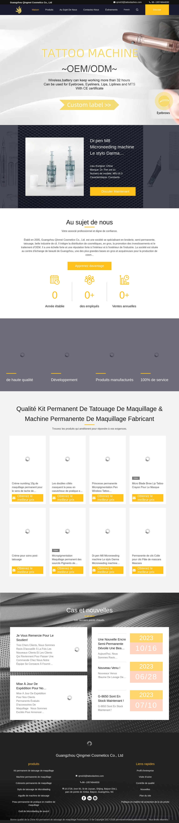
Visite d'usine (145, 777)
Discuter (157, 9)
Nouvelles (145, 789)
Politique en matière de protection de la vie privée (145, 802)
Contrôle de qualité (145, 783)
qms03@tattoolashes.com (127, 2)
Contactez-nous (91, 9)
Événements (111, 9)
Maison (35, 9)
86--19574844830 (159, 2)
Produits (49, 9)
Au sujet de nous (68, 9)
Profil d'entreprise (145, 770)
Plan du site (145, 795)
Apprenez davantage (89, 266)
